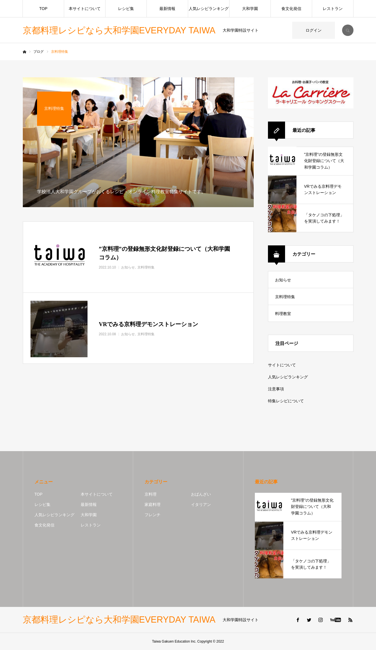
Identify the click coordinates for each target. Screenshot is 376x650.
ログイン (314, 30)
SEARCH (347, 30)
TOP (43, 8)
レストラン (333, 8)
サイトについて (282, 365)
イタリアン (201, 504)
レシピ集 (126, 8)
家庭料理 (152, 504)
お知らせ (283, 280)
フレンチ (152, 514)
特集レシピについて (286, 401)
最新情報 (167, 8)
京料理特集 (285, 296)
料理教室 (283, 313)
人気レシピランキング (209, 8)
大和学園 (250, 8)
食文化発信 (291, 8)
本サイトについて (85, 8)
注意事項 (276, 389)
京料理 (151, 494)
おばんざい (201, 494)
